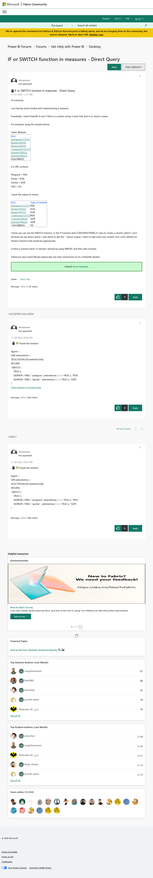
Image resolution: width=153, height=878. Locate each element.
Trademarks (7, 861)
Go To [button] (138, 18)
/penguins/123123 (20, 139)
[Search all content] (112, 25)
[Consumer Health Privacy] (40, 868)
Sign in (118, 18)
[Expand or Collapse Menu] (4, 12)
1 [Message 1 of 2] (20, 286)
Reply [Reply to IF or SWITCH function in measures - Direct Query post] (135, 297)
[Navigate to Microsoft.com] (10, 4)
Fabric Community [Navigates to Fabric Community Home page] (35, 4)
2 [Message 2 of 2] (20, 397)
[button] (114, 67)
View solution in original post (26, 387)
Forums (41, 46)
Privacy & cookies (9, 851)
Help (128, 18)
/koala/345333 (18, 142)
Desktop (95, 46)
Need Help (25, 279)
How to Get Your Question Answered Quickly (34, 649)
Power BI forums (19, 46)
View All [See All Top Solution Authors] (15, 716)
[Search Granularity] (62, 25)
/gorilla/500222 (19, 152)
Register (106, 18)
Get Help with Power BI (67, 46)
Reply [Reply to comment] (135, 408)
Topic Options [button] (132, 66)
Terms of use (7, 856)
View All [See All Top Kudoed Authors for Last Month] (15, 780)
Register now (96, 34)
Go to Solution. (81, 266)
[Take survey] (20, 616)
